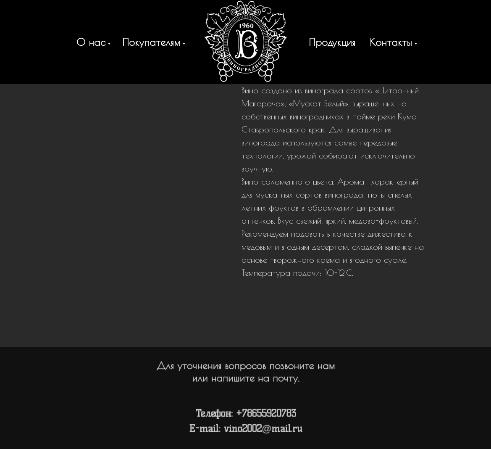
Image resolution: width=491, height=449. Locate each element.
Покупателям (151, 42)
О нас (90, 42)
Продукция (332, 42)
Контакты (391, 42)
